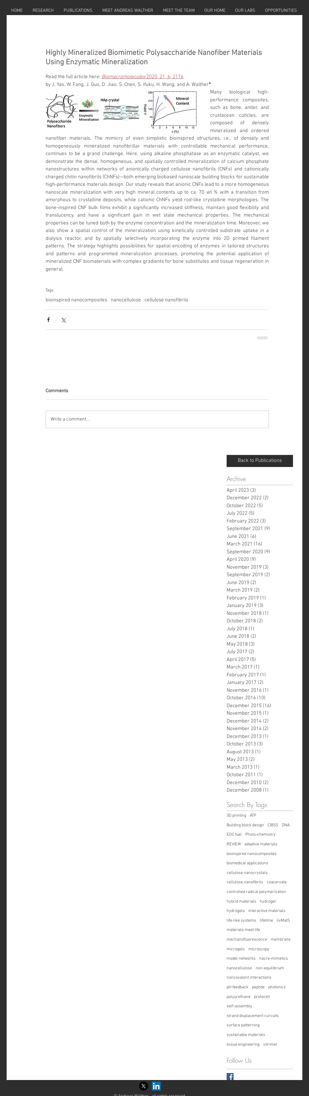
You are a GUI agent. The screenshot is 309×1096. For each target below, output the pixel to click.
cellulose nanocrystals (247, 872)
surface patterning (243, 1025)
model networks (241, 958)
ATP (253, 815)
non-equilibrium (270, 968)
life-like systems (241, 920)
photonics (277, 987)
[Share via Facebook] (48, 319)
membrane (281, 939)
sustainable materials (246, 1034)
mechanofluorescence (247, 939)
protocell (262, 996)
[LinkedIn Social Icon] (156, 1086)
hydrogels (236, 910)
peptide (258, 987)
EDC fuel (234, 834)
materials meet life (243, 929)
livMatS (283, 920)
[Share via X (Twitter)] (63, 319)
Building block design (245, 825)
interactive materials (266, 910)
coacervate (277, 882)
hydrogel (268, 901)
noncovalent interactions (249, 977)
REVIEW (234, 844)
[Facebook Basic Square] (230, 1076)
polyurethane (238, 996)
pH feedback (237, 987)
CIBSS (273, 825)
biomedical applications (247, 863)
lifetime (266, 920)
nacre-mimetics (273, 958)
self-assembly (239, 1006)
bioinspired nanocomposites (76, 300)
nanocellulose (126, 300)
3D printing (236, 815)
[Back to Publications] (260, 461)
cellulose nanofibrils (166, 300)
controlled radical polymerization (256, 891)
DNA (286, 825)
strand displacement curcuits (253, 1015)
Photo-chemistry (260, 834)
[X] (143, 1086)
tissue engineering (243, 1044)
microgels (236, 949)
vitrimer (270, 1044)
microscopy (258, 949)
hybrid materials (241, 901)
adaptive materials (260, 844)
